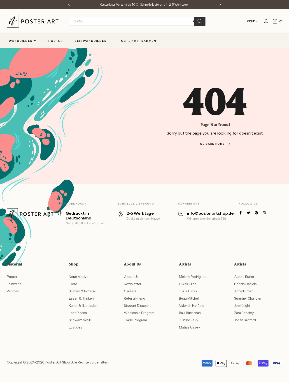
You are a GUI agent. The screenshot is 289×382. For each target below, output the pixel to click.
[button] (69, 4)
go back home (215, 143)
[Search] (199, 21)
